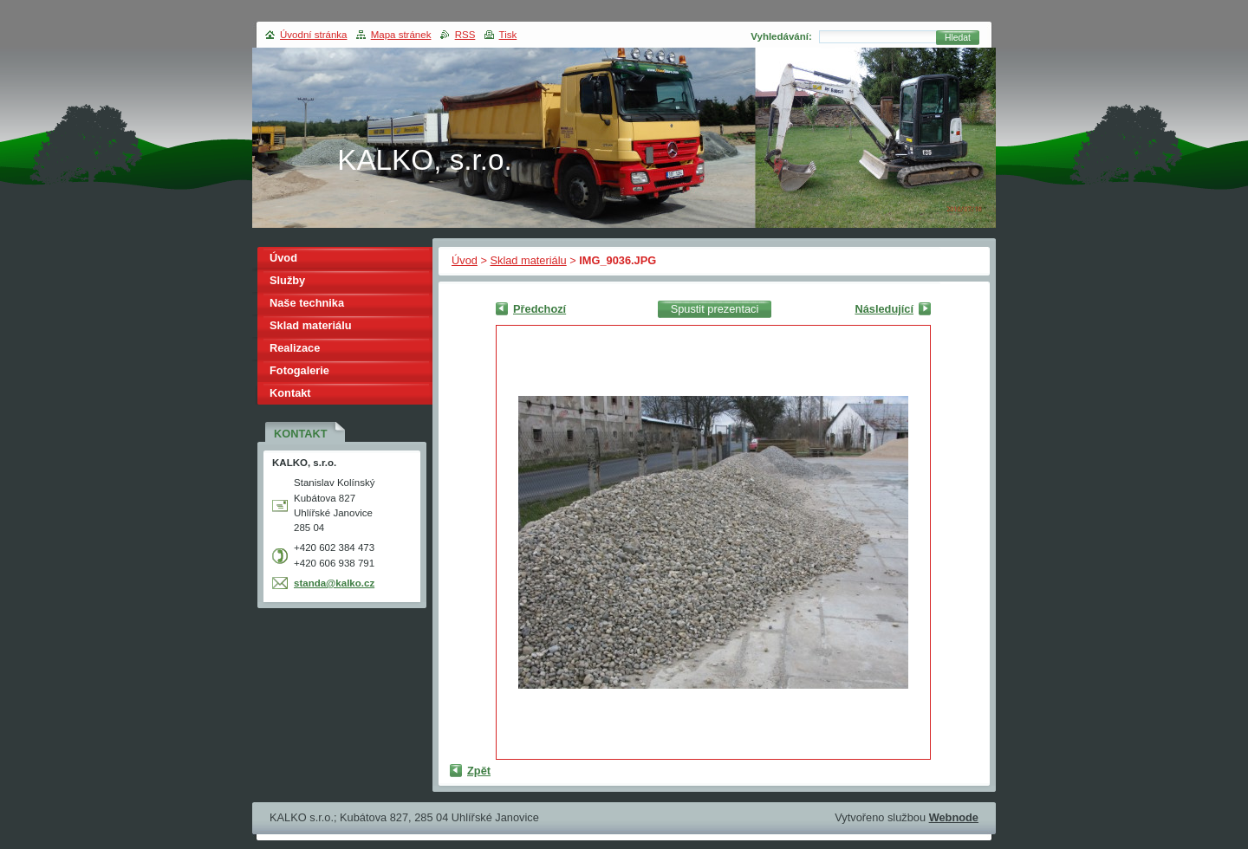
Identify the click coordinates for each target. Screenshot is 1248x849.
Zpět (479, 770)
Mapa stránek (401, 34)
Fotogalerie (299, 370)
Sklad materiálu (528, 260)
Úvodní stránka (313, 34)
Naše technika (307, 302)
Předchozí (539, 308)
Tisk (508, 34)
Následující (884, 308)
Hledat (958, 37)
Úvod (465, 260)
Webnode (953, 817)
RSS (465, 34)
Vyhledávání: (781, 36)
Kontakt (290, 392)
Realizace (295, 347)
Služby (287, 280)
